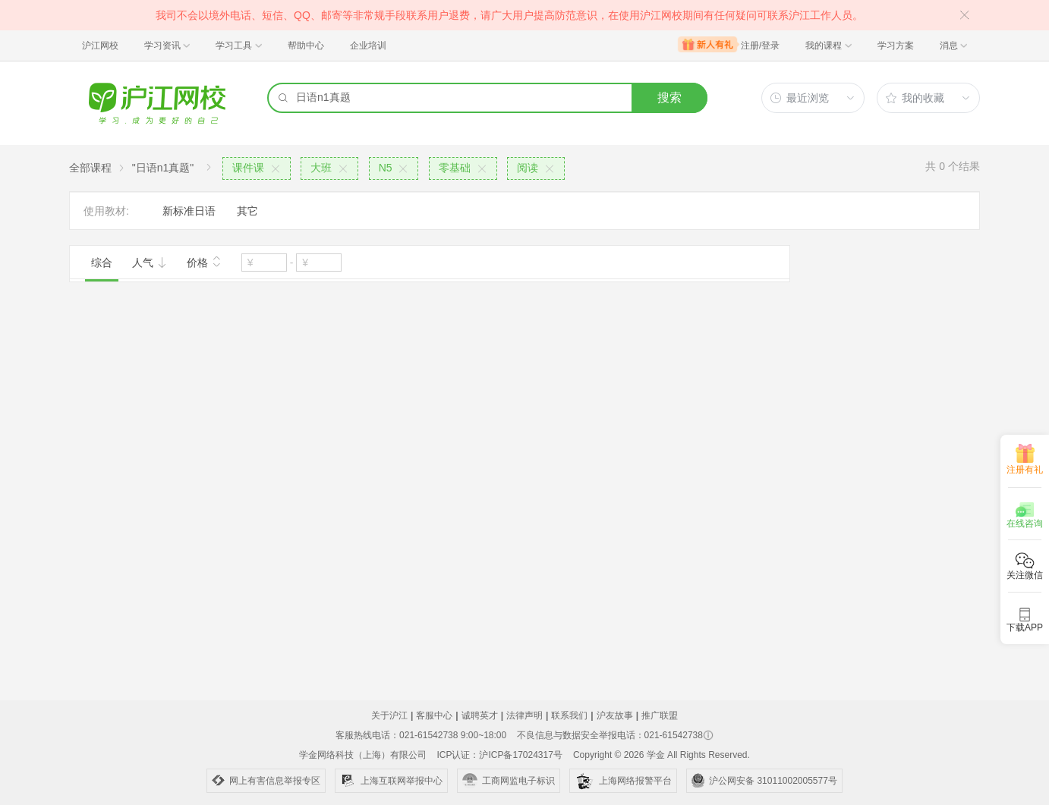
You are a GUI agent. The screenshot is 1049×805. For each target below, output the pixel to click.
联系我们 (569, 715)
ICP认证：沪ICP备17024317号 (499, 755)
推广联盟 (659, 715)
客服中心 (434, 715)
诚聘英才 (479, 715)
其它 (247, 211)
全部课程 (90, 168)
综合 (101, 262)
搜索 (669, 97)
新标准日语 (189, 211)
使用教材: (106, 211)
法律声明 (524, 715)
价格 (204, 261)
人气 (149, 262)
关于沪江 (389, 715)
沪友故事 (615, 715)
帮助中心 (306, 45)
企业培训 (368, 45)
